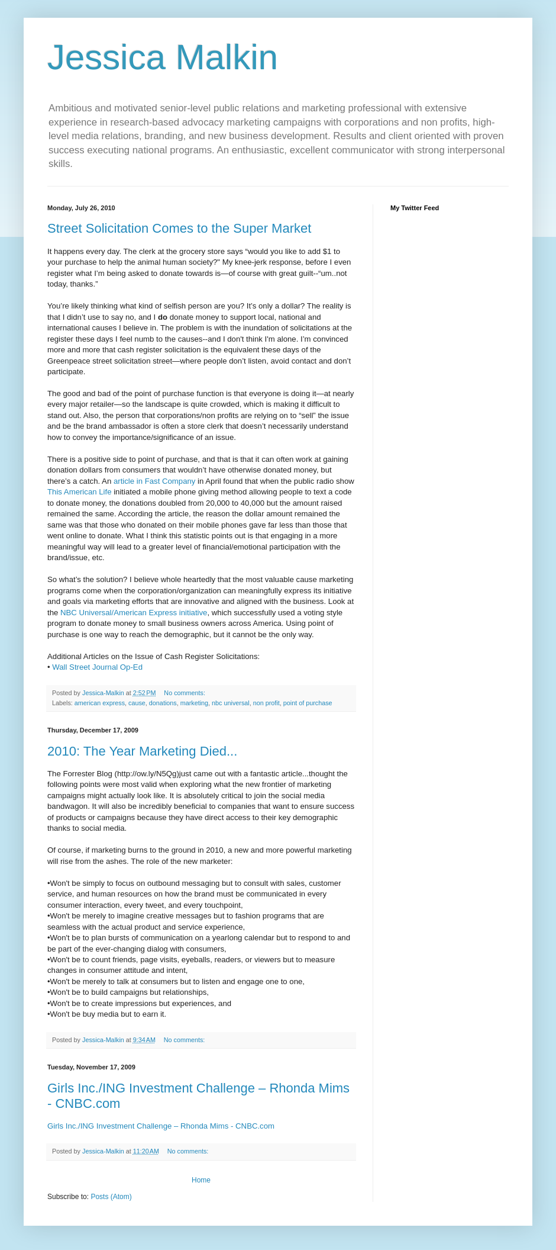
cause (137, 702)
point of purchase (307, 702)
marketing (194, 702)
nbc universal (231, 702)
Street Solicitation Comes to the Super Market (179, 228)
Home (201, 1180)
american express (100, 702)
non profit (266, 702)
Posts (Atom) (110, 1197)
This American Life (80, 491)
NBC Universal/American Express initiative (133, 612)
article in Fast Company (156, 481)
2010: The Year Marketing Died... (142, 751)
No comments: (185, 692)
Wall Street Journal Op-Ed (97, 667)
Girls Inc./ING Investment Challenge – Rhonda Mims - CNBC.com (160, 1126)
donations (163, 702)
